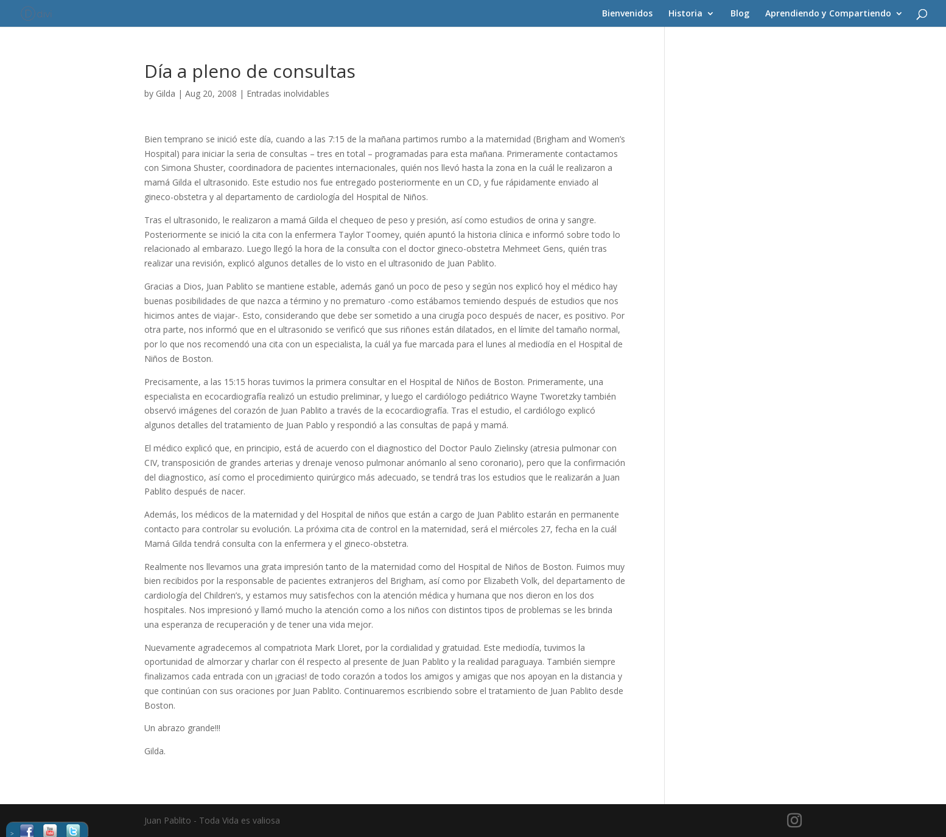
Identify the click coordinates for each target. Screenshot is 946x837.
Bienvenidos (627, 14)
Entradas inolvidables (288, 93)
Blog (740, 14)
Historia (685, 14)
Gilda (165, 93)
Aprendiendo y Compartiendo (828, 14)
